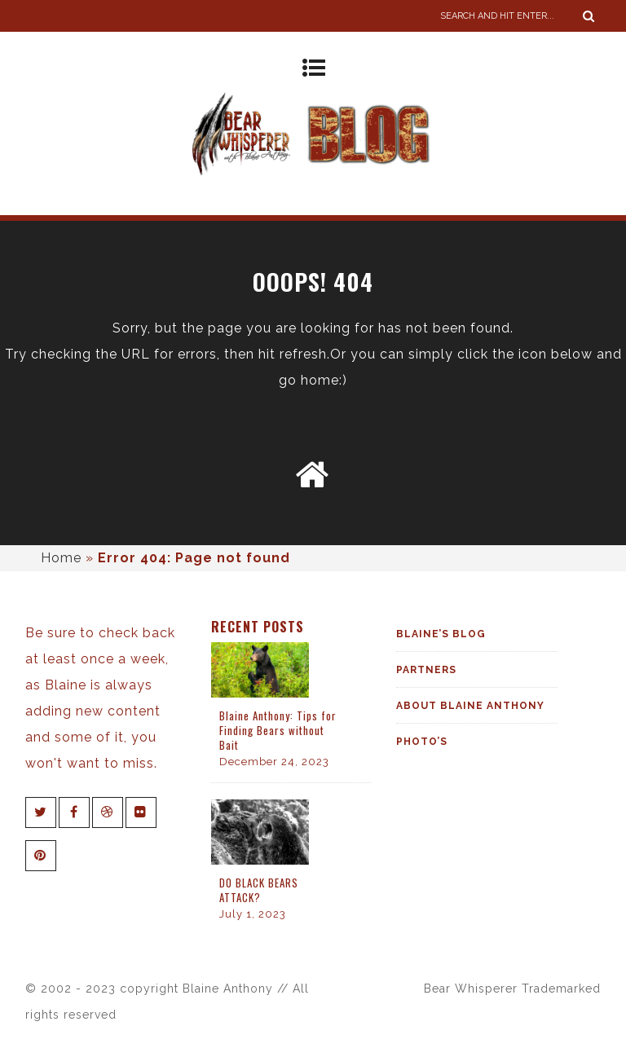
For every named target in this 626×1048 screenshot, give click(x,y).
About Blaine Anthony (470, 705)
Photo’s (421, 741)
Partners (426, 670)
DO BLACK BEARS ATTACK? (258, 890)
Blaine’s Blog (441, 634)
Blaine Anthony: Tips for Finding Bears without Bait (278, 730)
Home (61, 558)
